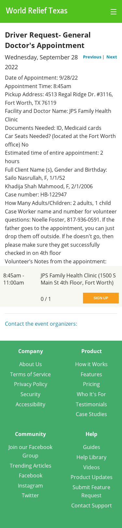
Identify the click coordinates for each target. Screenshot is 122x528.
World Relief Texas (37, 11)
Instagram (30, 485)
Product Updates (92, 477)
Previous (92, 57)
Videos (91, 467)
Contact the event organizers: (41, 323)
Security (30, 394)
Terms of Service (30, 374)
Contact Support (91, 505)
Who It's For (91, 394)
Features (91, 374)
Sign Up (100, 298)
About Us (30, 364)
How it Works (91, 364)
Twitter (30, 495)
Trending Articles (30, 465)
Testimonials (91, 404)
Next (111, 57)
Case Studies (91, 414)
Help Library (91, 457)
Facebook (30, 475)
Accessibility (30, 404)
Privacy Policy (30, 384)
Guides (91, 447)
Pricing (91, 384)
